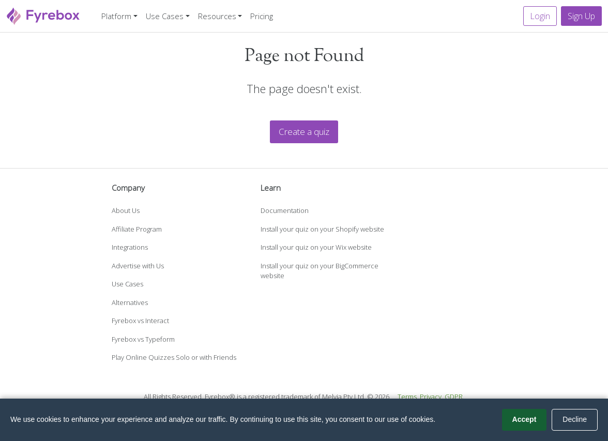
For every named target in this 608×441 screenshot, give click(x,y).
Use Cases (127, 283)
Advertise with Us (138, 265)
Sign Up (581, 16)
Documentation (285, 210)
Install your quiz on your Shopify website (322, 229)
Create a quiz (304, 132)
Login (540, 16)
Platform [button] (116, 16)
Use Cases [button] (165, 16)
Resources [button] (217, 16)
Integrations (130, 247)
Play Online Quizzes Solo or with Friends (174, 357)
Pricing (261, 16)
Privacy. (431, 396)
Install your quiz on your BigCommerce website (319, 271)
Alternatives (130, 302)
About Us (126, 210)
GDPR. (454, 396)
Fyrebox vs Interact (140, 320)
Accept (524, 419)
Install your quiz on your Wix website (316, 247)
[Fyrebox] (43, 14)
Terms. (408, 396)
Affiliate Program (137, 229)
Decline (575, 419)
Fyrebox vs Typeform (143, 339)
